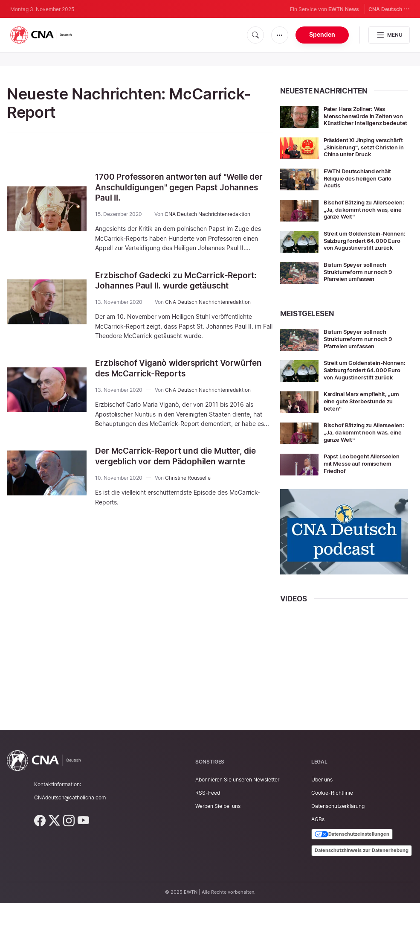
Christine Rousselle (188, 475)
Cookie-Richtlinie (332, 816)
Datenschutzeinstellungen (352, 858)
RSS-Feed (207, 816)
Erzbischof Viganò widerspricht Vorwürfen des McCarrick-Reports (181, 367)
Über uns (322, 803)
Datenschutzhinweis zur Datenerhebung (361, 874)
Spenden (322, 34)
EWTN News (343, 9)
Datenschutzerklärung (338, 830)
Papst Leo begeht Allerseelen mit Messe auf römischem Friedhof (365, 487)
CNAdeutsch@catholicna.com (70, 821)
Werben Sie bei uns (217, 830)
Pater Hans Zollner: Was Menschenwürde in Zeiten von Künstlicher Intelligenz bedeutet (362, 119)
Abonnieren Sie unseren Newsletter (237, 803)
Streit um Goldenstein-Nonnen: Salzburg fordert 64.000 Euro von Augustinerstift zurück (360, 256)
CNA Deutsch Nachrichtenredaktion (207, 213)
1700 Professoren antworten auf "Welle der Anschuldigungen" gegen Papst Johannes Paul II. (182, 187)
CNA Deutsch (389, 9)
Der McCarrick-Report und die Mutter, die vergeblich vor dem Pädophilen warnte (179, 454)
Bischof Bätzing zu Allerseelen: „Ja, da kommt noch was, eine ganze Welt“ (363, 221)
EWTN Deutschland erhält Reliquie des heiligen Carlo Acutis (361, 190)
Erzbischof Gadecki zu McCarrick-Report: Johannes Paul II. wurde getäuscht (179, 279)
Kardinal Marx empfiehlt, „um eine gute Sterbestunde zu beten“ (365, 425)
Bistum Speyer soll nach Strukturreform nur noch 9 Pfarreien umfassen (362, 289)
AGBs (317, 843)
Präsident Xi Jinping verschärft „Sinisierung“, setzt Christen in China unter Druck (364, 156)
